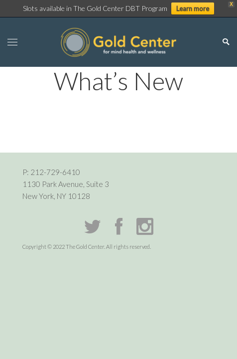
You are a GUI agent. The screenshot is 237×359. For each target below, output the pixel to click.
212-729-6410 (55, 172)
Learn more (192, 8)
